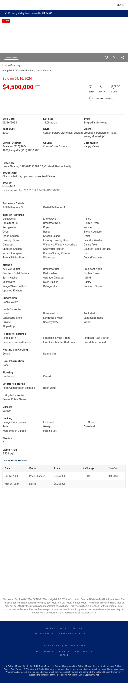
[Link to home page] (4, 4)
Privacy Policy (74, 646)
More (120, 4)
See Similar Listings (102, 98)
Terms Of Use (52, 646)
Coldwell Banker (58, 628)
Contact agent (11, 57)
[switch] (106, 58)
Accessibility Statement (53, 651)
